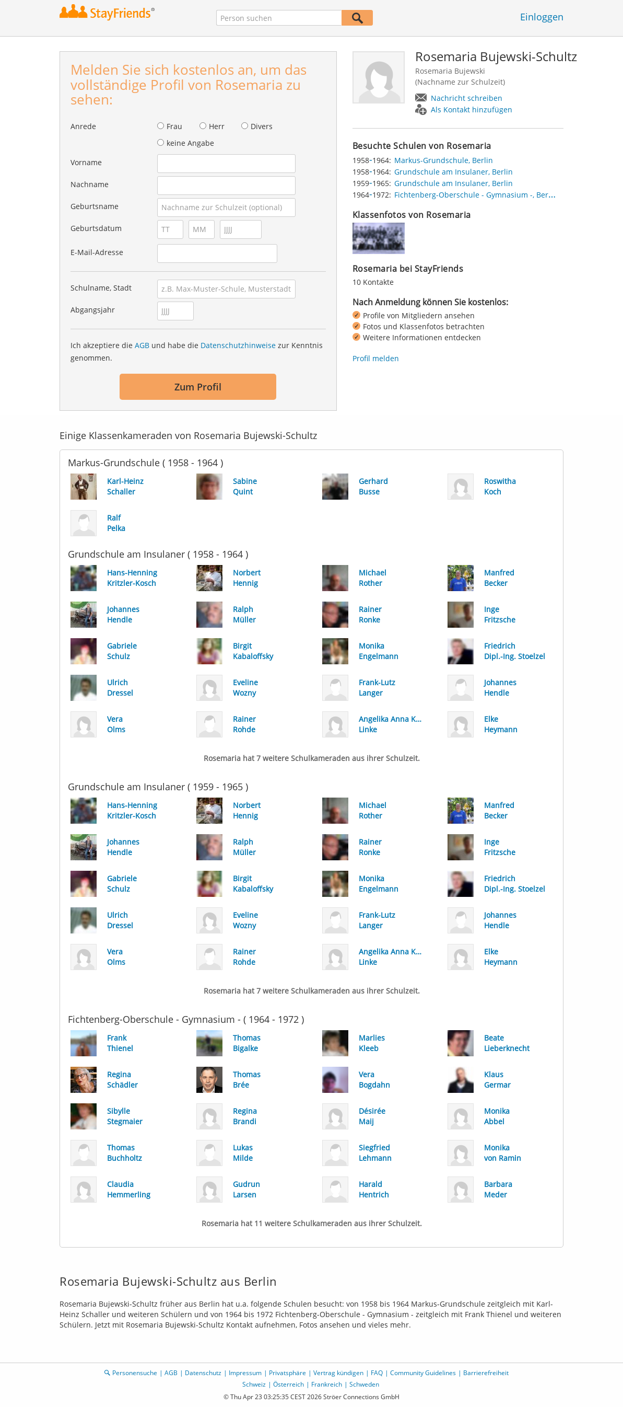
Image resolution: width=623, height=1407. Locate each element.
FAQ (377, 1372)
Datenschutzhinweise (238, 345)
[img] (378, 238)
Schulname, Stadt (101, 288)
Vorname (86, 162)
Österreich (288, 1384)
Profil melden (375, 358)
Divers (262, 126)
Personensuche (134, 1372)
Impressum (245, 1372)
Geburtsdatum (96, 228)
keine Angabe (190, 143)
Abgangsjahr (92, 310)
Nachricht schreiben (466, 98)
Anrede (83, 126)
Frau (174, 126)
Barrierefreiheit (486, 1372)
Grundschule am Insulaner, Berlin (453, 172)
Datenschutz (203, 1372)
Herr (217, 126)
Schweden (364, 1384)
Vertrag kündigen (338, 1372)
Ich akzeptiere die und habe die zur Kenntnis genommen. (196, 351)
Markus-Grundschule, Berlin (443, 160)
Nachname (89, 184)
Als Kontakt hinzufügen (471, 109)
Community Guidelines (423, 1372)
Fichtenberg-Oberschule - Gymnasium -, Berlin (475, 195)
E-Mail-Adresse (96, 252)
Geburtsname (94, 206)
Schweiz (254, 1384)
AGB (142, 345)
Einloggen (541, 16)
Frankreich (326, 1384)
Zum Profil (197, 386)
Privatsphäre (287, 1372)
